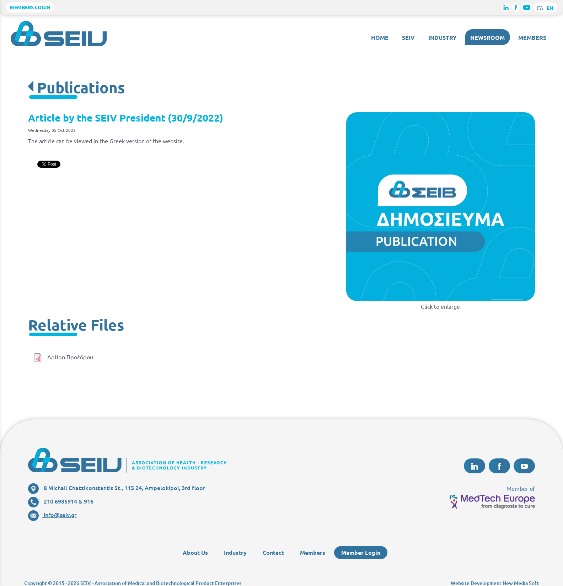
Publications (81, 87)
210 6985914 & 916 (60, 501)
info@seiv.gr (52, 514)
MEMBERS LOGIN (30, 7)
